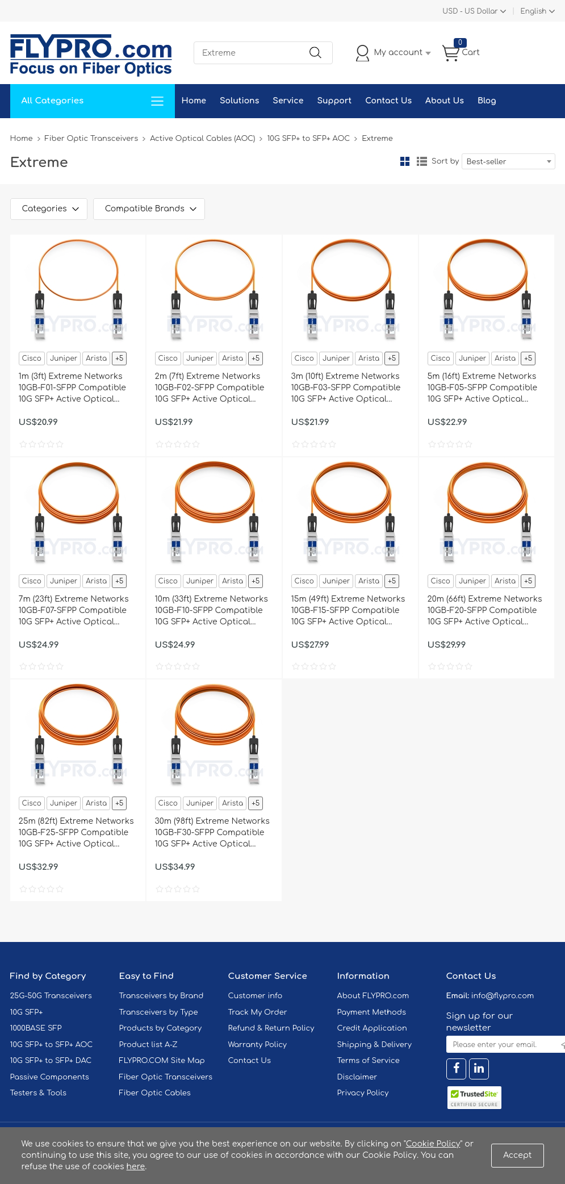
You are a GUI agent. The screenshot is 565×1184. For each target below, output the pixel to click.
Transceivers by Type (158, 1012)
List (422, 161)
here (136, 1166)
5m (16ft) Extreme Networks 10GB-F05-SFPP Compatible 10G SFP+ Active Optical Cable (483, 388)
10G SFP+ (26, 1012)
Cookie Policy (433, 1144)
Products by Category (160, 1028)
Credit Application (372, 1028)
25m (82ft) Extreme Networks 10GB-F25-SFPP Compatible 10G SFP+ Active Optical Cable (76, 833)
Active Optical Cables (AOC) (202, 139)
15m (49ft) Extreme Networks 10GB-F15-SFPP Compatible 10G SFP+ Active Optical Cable (348, 611)
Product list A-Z (148, 1045)
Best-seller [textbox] (487, 162)
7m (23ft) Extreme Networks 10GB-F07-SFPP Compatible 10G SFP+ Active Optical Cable (74, 611)
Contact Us (388, 101)
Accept (517, 1155)
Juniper (63, 358)
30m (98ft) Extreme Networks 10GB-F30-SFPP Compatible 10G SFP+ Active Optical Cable (212, 833)
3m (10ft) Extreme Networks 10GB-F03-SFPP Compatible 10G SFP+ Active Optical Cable (346, 388)
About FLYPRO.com (373, 996)
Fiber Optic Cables (155, 1093)
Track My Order (257, 1012)
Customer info (255, 996)
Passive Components (49, 1077)
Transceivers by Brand (161, 996)
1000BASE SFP (36, 1028)
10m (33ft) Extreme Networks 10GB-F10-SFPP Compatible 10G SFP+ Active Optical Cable (211, 611)
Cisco (31, 358)
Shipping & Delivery (374, 1045)
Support (334, 101)
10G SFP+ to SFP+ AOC (308, 139)
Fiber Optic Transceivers (92, 139)
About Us (444, 101)
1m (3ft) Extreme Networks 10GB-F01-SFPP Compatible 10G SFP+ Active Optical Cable (72, 388)
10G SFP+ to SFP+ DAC (51, 1061)
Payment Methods (372, 1012)
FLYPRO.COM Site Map (162, 1061)
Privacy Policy (363, 1093)
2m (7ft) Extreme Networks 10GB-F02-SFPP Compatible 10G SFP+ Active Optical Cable (210, 388)
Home (194, 101)
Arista (96, 358)
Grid (405, 161)
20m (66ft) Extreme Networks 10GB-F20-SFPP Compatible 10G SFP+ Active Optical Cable (485, 611)
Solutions (239, 101)
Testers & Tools (38, 1093)
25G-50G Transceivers (51, 996)
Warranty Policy (257, 1045)
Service (288, 101)
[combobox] (508, 161)
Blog (487, 101)
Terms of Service (368, 1061)
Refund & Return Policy (271, 1028)
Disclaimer (357, 1077)
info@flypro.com (502, 996)
